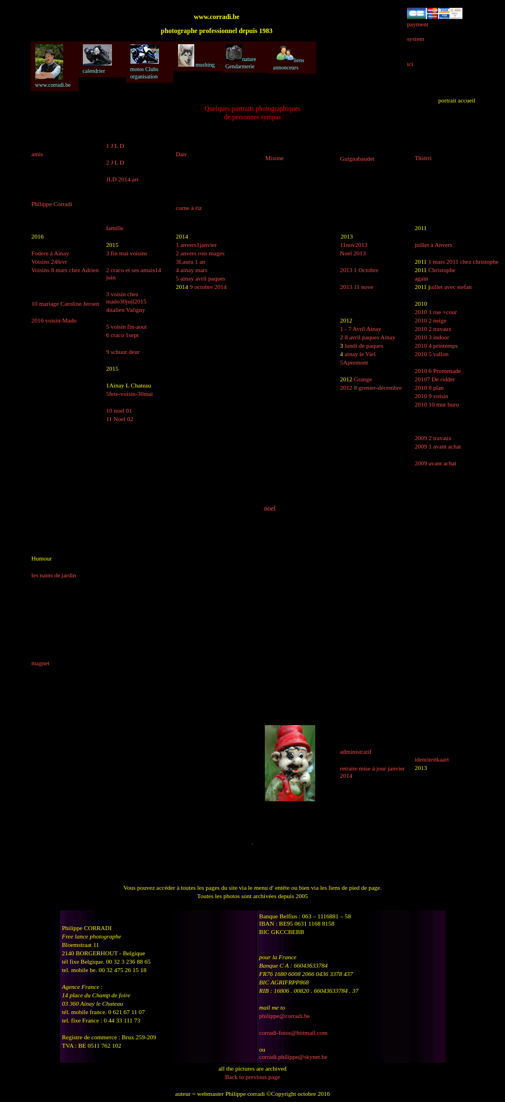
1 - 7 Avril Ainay (360, 328)
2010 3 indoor (432, 337)
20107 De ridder (435, 379)
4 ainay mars (191, 270)
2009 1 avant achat (438, 446)
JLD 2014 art (122, 179)
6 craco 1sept (122, 334)
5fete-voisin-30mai (129, 393)
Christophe (441, 270)
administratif (355, 751)
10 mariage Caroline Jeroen (65, 303)
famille (114, 228)
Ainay (387, 337)
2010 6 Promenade (438, 370)
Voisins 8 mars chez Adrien (65, 270)
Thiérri (423, 158)
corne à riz (189, 207)
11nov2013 (353, 244)
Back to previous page (252, 1076)
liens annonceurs (289, 57)
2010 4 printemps (436, 345)
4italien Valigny (125, 309)
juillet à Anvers (433, 244)
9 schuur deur (122, 351)
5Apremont (354, 362)
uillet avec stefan (451, 286)
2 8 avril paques (359, 337)
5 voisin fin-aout (126, 326)
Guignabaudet (357, 158)
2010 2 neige (431, 320)
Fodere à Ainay (50, 253)
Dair (181, 154)
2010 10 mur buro (437, 404)
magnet (40, 663)
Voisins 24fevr (49, 261)
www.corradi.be (53, 66)
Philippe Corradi (51, 203)
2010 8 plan (429, 387)
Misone (274, 158)
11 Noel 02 (119, 418)
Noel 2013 (353, 253)
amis (37, 154)
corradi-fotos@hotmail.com (293, 1032)
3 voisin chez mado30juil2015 (126, 298)
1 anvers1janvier (196, 244)
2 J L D (115, 162)
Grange (363, 379)
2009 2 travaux (433, 438)
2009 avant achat (436, 463)
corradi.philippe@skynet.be (293, 1056)
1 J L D (115, 145)
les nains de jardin (53, 575)
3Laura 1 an (190, 261)
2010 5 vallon (432, 354)
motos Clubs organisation (144, 62)
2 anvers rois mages (200, 253)
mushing (196, 56)
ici (410, 63)
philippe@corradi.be (284, 1015)
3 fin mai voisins (126, 253)
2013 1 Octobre (359, 270)
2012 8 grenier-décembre (370, 387)
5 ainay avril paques (200, 278)
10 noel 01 (119, 410)
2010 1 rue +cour (436, 312)
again (421, 278)
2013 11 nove (356, 286)
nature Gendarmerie (241, 56)
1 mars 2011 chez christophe (463, 261)
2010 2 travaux (433, 328)
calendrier (97, 59)
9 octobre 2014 (208, 286)
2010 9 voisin (431, 396)
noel (270, 508)
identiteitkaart (432, 759)
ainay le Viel (359, 354)
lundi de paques (363, 345)
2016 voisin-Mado (54, 320)
